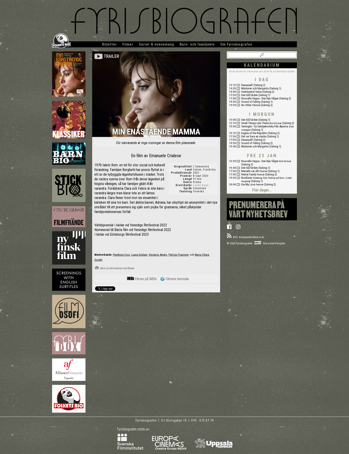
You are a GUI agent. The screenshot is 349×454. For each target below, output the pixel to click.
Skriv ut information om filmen (114, 268)
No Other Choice (250, 105)
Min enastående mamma (156, 132)
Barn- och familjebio (197, 44)
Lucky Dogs (201, 185)
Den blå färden (249, 95)
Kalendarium (262, 65)
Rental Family (248, 174)
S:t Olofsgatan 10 (174, 420)
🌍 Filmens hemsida (174, 279)
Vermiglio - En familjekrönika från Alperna (264, 126)
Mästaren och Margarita (255, 88)
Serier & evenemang (156, 44)
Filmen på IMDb (142, 279)
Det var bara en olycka (253, 136)
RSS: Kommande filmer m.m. (246, 237)
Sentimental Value (251, 91)
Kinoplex (280, 243)
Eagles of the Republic (254, 133)
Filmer (127, 44)
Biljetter (109, 44)
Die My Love (248, 184)
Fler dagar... (262, 190)
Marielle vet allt (250, 171)
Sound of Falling (250, 101)
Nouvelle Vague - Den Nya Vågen (259, 98)
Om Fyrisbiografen (236, 44)
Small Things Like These (255, 123)
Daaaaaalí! (247, 85)
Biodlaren (246, 177)
